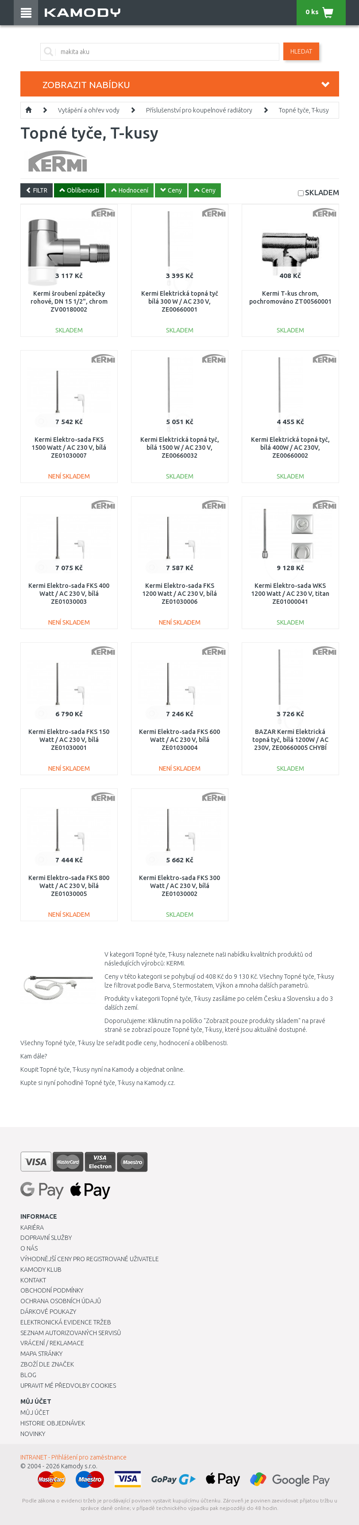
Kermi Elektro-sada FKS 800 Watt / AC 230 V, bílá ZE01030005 (68, 885)
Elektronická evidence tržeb (65, 1322)
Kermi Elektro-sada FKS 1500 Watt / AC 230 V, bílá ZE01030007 (68, 447)
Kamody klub (41, 1269)
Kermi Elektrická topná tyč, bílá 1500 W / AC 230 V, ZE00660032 (179, 447)
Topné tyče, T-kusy (304, 110)
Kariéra (32, 1227)
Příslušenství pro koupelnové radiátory (199, 110)
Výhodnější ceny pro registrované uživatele (89, 1258)
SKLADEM (322, 192)
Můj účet (34, 1412)
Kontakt (33, 1280)
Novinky (32, 1433)
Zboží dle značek (47, 1364)
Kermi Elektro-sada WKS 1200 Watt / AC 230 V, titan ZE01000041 (290, 593)
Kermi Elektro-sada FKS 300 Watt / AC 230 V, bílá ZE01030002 (179, 885)
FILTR (36, 190)
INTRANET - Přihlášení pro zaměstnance (73, 1457)
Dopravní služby (46, 1237)
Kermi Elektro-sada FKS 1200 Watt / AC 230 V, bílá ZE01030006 (179, 593)
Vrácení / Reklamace (52, 1343)
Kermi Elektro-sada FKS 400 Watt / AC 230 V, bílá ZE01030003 (68, 593)
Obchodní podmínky (51, 1290)
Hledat (301, 51)
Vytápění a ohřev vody (89, 110)
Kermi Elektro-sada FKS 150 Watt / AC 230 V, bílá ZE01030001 (68, 739)
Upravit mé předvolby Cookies (68, 1385)
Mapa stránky (41, 1353)
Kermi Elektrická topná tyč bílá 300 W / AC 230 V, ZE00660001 (179, 301)
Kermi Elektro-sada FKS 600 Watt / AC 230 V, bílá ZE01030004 (179, 739)
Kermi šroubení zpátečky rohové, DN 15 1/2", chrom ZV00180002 (69, 301)
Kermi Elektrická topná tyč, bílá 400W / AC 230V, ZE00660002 (290, 447)
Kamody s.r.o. (79, 1466)
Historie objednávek (52, 1423)
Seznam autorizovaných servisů (70, 1332)
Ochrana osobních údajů (60, 1301)
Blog (28, 1374)
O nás (29, 1248)
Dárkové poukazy (48, 1311)
